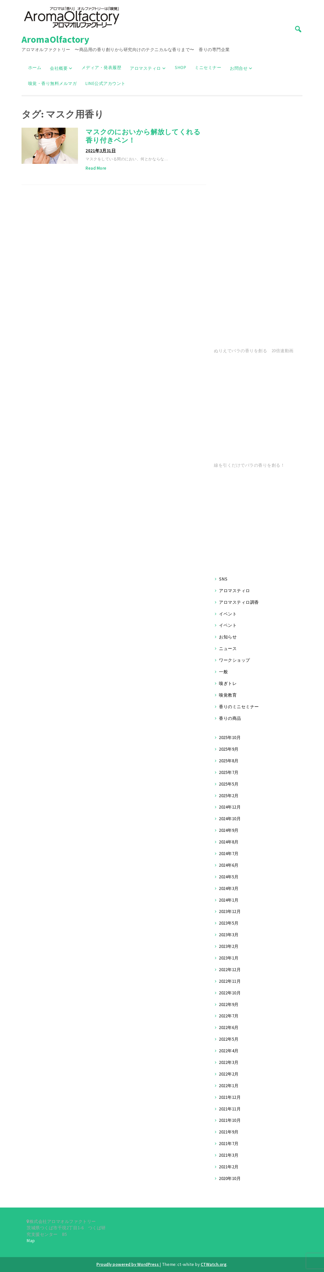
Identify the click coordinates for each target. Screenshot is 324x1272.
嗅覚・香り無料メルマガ (52, 83)
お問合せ (239, 68)
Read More (96, 168)
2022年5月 (229, 1039)
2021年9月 (229, 1132)
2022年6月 (229, 1027)
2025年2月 (229, 795)
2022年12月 (230, 969)
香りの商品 (230, 718)
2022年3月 (229, 1062)
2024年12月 (230, 807)
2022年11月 (230, 981)
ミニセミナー (208, 67)
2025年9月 (229, 749)
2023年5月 (229, 923)
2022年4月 (229, 1051)
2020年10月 (230, 1178)
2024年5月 (229, 877)
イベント (228, 614)
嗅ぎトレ (228, 683)
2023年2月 (229, 946)
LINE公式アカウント (105, 83)
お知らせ (228, 637)
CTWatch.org (214, 1264)
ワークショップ (234, 660)
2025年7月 (229, 772)
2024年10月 (230, 818)
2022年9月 (229, 1004)
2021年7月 (229, 1143)
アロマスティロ (145, 68)
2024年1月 (229, 900)
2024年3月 (229, 888)
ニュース (228, 648)
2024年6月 (229, 865)
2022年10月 (230, 993)
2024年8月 (229, 842)
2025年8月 (229, 761)
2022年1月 (229, 1085)
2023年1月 (229, 958)
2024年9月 (229, 830)
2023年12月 (230, 911)
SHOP (180, 67)
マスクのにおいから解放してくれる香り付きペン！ (143, 135)
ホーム (35, 67)
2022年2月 (229, 1074)
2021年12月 (230, 1097)
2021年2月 (229, 1167)
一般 (223, 672)
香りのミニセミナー (239, 706)
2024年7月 (229, 853)
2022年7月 (229, 1016)
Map (31, 1240)
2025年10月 (230, 737)
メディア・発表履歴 (102, 67)
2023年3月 (229, 935)
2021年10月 (230, 1120)
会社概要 (59, 68)
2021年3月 (229, 1155)
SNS (223, 579)
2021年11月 (230, 1109)
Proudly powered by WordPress (128, 1264)
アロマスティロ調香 (239, 602)
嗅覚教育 (228, 695)
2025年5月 (229, 784)
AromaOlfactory (55, 39)
